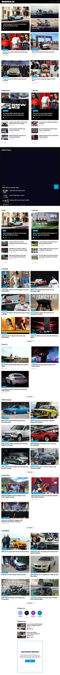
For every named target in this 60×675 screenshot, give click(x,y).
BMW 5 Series (34, 418)
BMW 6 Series (5, 418)
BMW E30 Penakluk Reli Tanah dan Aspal (43, 52)
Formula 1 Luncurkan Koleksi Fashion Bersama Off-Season (42, 114)
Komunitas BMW (6, 493)
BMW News (6, 76)
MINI (4, 230)
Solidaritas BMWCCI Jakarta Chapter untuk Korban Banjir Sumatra (13, 496)
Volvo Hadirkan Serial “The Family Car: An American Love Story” (42, 313)
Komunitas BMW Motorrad (38, 493)
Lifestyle (5, 49)
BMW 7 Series (5, 464)
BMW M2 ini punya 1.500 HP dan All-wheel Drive (15, 551)
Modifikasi (5, 549)
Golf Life (35, 230)
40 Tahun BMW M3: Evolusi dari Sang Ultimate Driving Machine (13, 114)
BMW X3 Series (5, 441)
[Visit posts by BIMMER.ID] (3, 28)
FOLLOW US (30, 661)
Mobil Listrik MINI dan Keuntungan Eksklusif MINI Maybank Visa (33, 634)
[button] (52, 2)
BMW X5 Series (34, 464)
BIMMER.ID (31, 628)
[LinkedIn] (40, 614)
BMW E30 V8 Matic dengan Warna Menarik (13, 574)
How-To (4, 362)
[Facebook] (20, 614)
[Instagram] (33, 614)
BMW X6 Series (34, 441)
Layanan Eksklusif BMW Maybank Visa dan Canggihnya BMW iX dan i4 (35, 625)
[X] (27, 614)
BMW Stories (35, 49)
